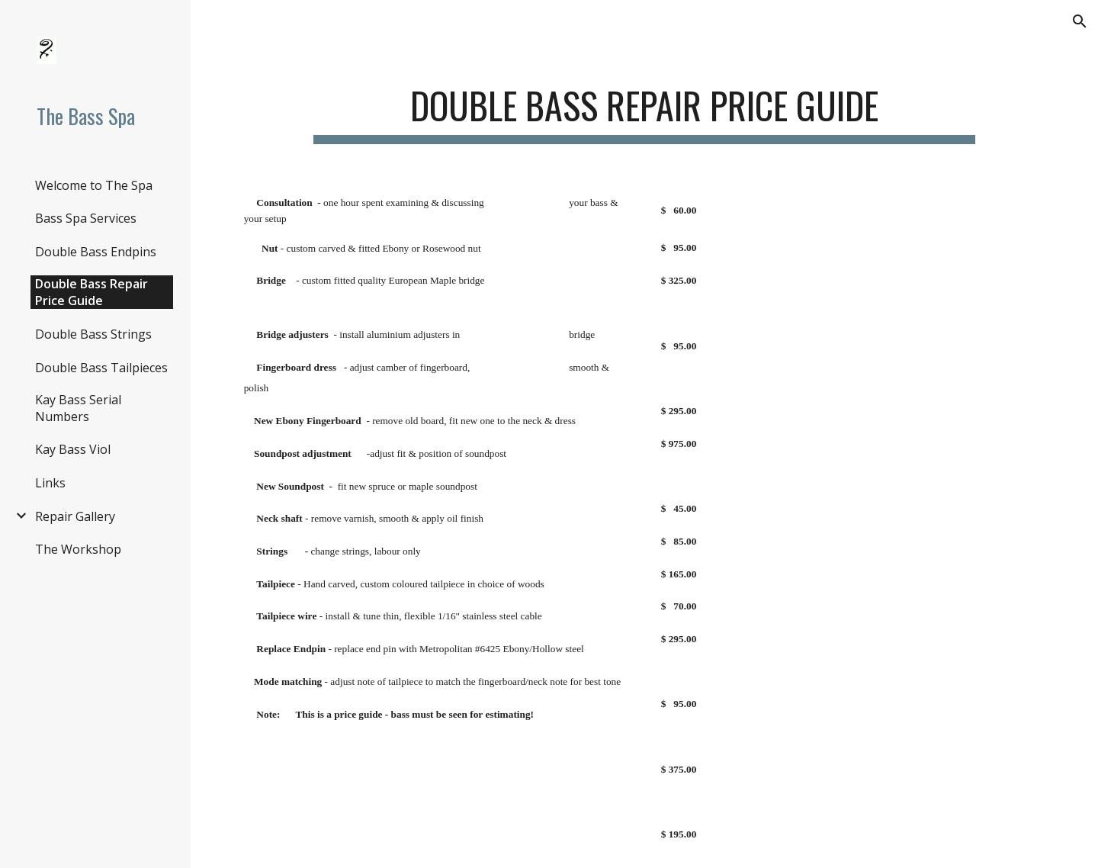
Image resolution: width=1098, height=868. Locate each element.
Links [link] (50, 482)
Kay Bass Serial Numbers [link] (78, 408)
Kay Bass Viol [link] (73, 449)
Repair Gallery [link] (75, 516)
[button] (1079, 21)
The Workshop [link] (78, 549)
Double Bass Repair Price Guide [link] (91, 292)
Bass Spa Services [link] (85, 218)
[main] (644, 107)
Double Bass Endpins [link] (95, 251)
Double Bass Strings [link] (93, 334)
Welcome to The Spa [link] (93, 185)
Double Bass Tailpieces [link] (101, 367)
